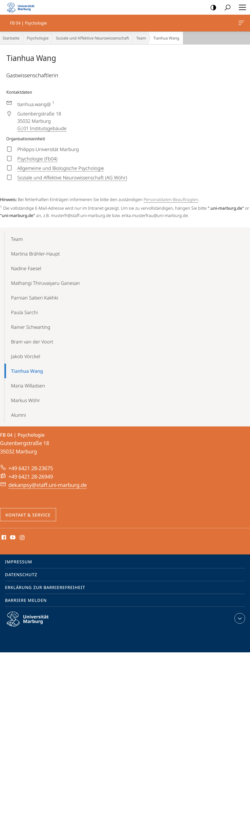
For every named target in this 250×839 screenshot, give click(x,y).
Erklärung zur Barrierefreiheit (45, 587)
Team (141, 38)
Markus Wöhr (25, 400)
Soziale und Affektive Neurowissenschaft (92, 38)
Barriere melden (26, 600)
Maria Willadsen (28, 385)
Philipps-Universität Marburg (32, 623)
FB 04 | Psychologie (241, 24)
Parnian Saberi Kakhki (34, 298)
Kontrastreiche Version (211, 8)
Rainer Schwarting (30, 327)
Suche (225, 8)
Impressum (18, 562)
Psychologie (37, 38)
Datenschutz (21, 574)
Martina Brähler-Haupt (35, 254)
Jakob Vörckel (25, 356)
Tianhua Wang (27, 371)
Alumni (18, 415)
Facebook (3, 537)
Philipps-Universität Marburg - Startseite (22, 7)
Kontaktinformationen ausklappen (239, 618)
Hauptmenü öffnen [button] (241, 7)
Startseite (11, 38)
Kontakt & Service (28, 515)
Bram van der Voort (32, 341)
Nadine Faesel (26, 268)
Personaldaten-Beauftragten (171, 199)
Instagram (22, 537)
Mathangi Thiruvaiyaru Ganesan (45, 283)
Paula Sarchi (24, 312)
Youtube (12, 537)
